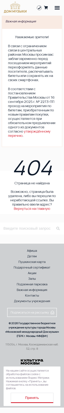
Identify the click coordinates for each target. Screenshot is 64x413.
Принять (32, 398)
